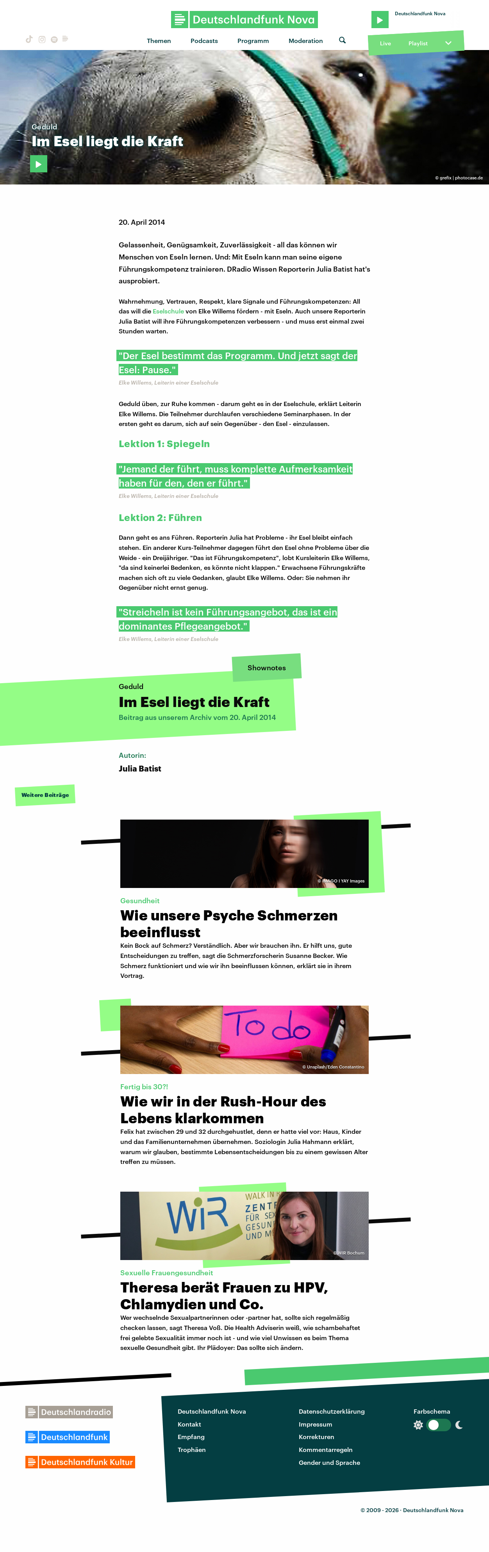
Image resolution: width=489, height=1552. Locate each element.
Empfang (191, 1436)
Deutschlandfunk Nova (212, 1411)
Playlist (418, 43)
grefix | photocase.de (461, 177)
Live (385, 43)
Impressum (315, 1424)
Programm (253, 40)
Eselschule (168, 311)
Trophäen (192, 1449)
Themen (159, 40)
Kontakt (189, 1424)
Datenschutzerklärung (332, 1411)
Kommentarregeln (326, 1449)
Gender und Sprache (329, 1462)
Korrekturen (316, 1436)
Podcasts (204, 40)
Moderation (306, 40)
